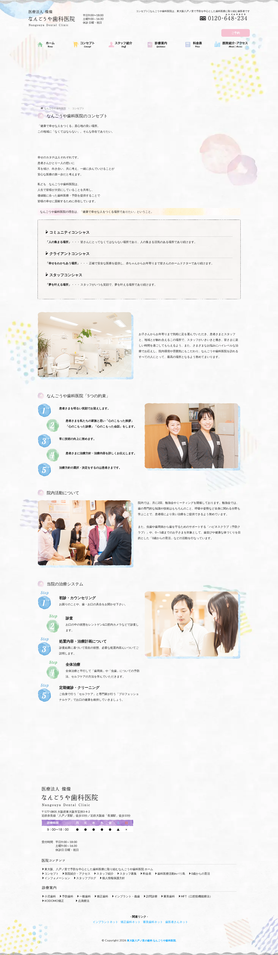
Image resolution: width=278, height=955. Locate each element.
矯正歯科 (102, 896)
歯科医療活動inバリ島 (171, 873)
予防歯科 (67, 896)
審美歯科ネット (153, 921)
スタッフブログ (86, 877)
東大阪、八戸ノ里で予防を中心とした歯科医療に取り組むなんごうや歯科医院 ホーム (98, 869)
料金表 (147, 873)
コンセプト (78, 108)
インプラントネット (105, 921)
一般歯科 (85, 896)
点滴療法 (83, 900)
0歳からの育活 (200, 873)
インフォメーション (57, 877)
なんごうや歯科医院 (55, 108)
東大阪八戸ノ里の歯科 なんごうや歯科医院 (151, 940)
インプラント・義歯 (127, 896)
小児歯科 (50, 896)
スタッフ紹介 (105, 873)
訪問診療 (151, 896)
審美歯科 (169, 896)
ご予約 (235, 33)
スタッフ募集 (128, 873)
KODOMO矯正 (54, 900)
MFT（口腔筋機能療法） (196, 896)
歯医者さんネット (176, 921)
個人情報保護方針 (113, 877)
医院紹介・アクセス (77, 873)
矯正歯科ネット (131, 921)
